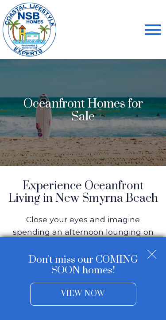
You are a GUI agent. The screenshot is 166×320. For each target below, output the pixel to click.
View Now (83, 294)
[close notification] (152, 251)
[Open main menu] (152, 29)
